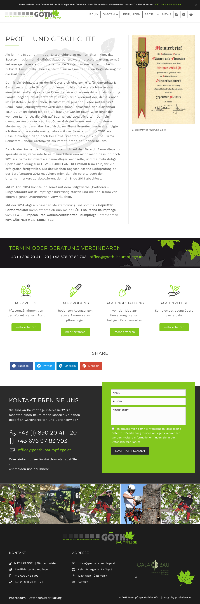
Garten (109, 14)
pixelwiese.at (183, 597)
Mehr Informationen (171, 4)
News (166, 14)
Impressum (17, 598)
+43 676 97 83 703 (26, 575)
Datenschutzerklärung (45, 598)
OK (157, 4)
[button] (26, 327)
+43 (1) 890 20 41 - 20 (29, 582)
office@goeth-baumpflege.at (116, 256)
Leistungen (130, 14)
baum (93, 14)
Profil (150, 14)
